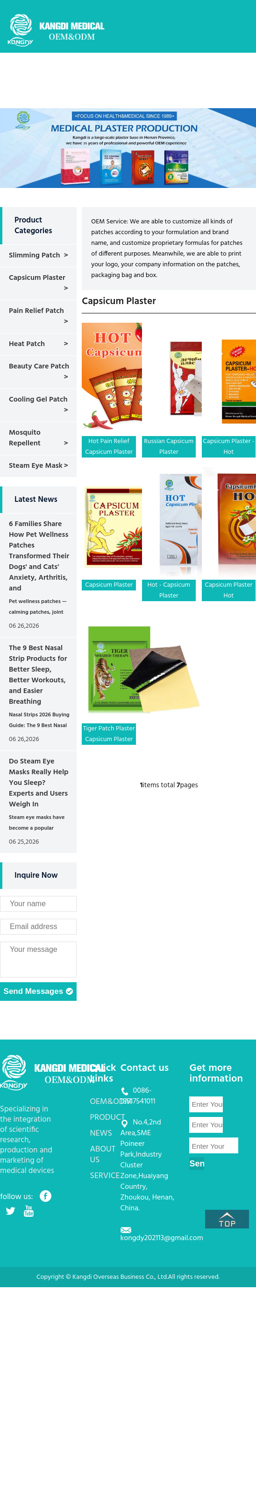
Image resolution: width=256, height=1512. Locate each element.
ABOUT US (83, 100)
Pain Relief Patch (36, 311)
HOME (77, 72)
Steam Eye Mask (36, 466)
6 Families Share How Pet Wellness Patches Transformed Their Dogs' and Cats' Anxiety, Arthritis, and (39, 556)
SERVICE (125, 100)
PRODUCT (163, 72)
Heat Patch (27, 344)
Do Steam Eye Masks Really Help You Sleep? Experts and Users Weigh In (39, 783)
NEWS (201, 72)
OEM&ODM (117, 72)
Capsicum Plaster (37, 278)
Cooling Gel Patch (38, 400)
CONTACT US (171, 100)
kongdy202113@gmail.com (162, 1238)
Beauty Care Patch (39, 367)
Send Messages (38, 992)
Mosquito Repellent (25, 438)
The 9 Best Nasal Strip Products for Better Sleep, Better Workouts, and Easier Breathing (38, 675)
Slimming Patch (34, 256)
